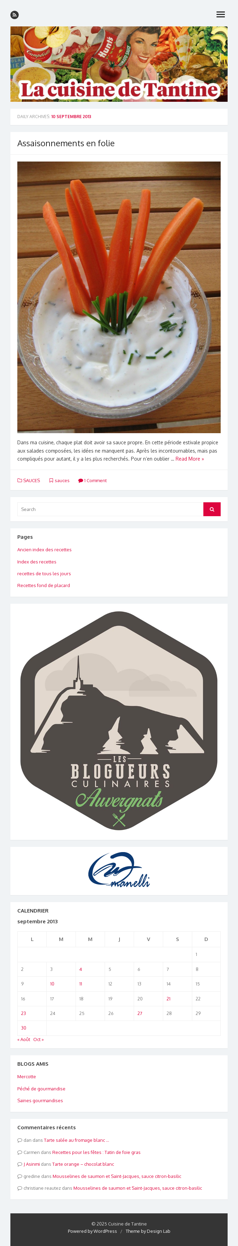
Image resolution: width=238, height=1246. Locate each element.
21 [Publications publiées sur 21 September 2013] (168, 998)
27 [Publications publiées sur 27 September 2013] (140, 1013)
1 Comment (92, 480)
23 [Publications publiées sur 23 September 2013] (23, 1013)
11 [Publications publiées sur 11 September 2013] (80, 984)
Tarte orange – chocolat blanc (83, 1164)
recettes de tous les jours (44, 573)
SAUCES (31, 480)
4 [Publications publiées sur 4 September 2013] (80, 969)
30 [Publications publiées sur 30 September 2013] (23, 1028)
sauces (62, 480)
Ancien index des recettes (44, 549)
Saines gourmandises (40, 1100)
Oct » (38, 1039)
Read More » (190, 459)
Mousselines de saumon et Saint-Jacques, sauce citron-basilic (117, 1176)
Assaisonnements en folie (66, 143)
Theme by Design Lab (148, 1231)
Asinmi (33, 1164)
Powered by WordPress (92, 1231)
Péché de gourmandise (41, 1088)
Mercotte (26, 1076)
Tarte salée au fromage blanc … (76, 1140)
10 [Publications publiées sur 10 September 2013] (52, 984)
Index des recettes (36, 561)
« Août (23, 1039)
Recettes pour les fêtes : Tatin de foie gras (96, 1152)
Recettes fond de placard (43, 585)
